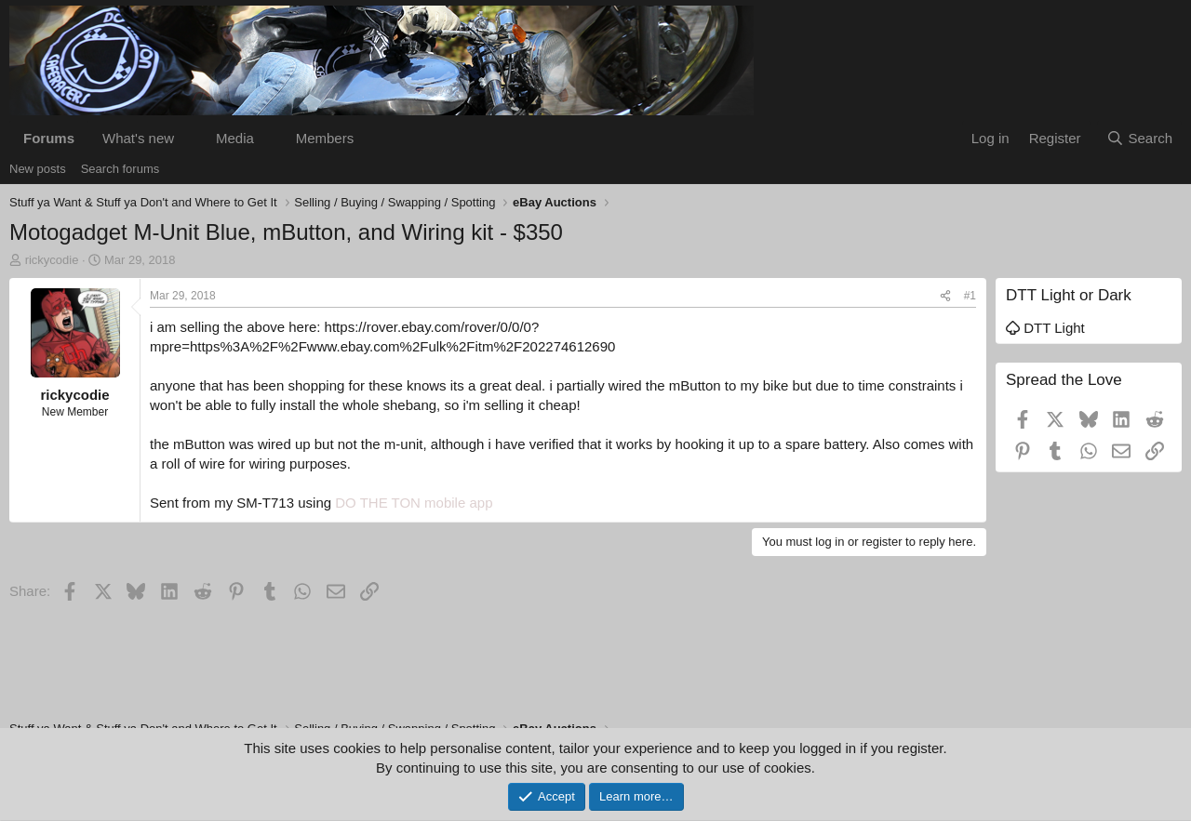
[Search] (1139, 138)
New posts (37, 169)
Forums (48, 138)
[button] (189, 138)
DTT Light (1045, 328)
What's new (138, 138)
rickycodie (52, 260)
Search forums (120, 169)
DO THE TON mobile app (413, 502)
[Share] (945, 296)
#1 (970, 295)
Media (235, 138)
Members (325, 138)
